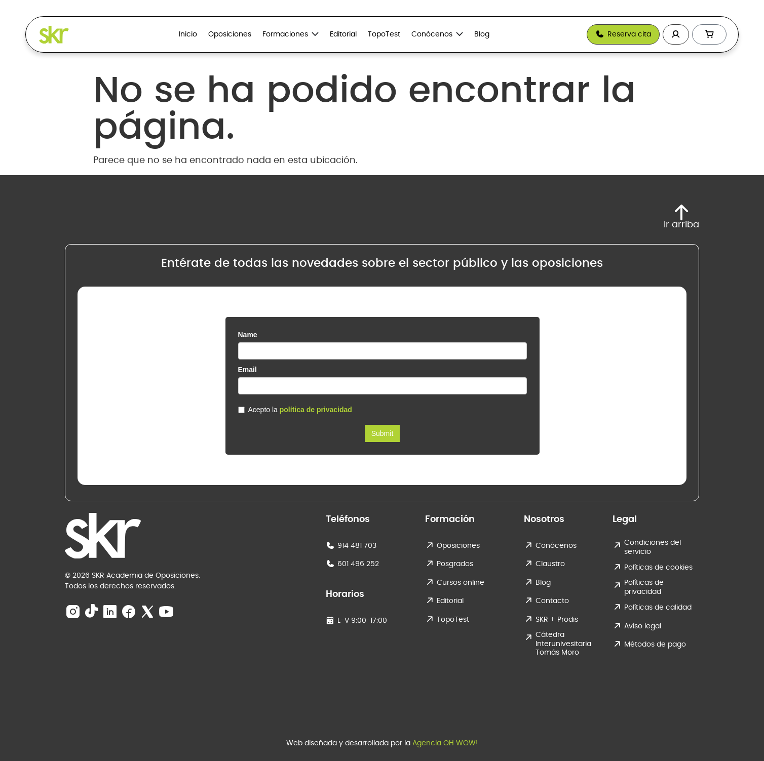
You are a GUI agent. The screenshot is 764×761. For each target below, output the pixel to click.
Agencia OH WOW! (445, 743)
